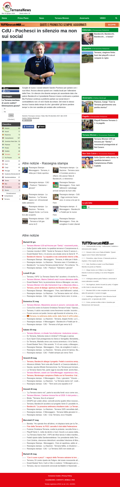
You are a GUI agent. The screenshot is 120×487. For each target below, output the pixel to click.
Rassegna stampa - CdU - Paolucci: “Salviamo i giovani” (39, 185)
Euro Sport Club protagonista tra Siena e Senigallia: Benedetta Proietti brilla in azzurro (62, 339)
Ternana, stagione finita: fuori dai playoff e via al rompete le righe (104, 55)
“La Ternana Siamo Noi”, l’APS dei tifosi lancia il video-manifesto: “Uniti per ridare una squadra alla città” (69, 435)
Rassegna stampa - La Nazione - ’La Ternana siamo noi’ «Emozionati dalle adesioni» (61, 293)
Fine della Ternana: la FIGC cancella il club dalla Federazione (52, 426)
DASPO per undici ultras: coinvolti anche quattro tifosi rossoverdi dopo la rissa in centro (62, 401)
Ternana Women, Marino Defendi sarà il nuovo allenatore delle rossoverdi (57, 279)
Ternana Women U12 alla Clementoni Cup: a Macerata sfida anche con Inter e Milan (61, 285)
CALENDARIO (50, 480)
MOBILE (67, 480)
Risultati (11, 119)
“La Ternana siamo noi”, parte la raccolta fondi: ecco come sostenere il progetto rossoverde (64, 393)
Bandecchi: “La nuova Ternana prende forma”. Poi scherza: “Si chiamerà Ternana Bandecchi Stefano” (68, 265)
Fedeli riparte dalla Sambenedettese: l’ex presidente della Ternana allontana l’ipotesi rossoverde (66, 438)
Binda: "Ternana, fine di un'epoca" (40, 398)
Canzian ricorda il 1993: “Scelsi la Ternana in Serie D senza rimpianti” (55, 251)
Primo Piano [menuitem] (23, 18)
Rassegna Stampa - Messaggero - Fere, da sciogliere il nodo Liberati (70, 221)
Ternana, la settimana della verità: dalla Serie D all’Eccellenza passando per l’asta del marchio (67, 316)
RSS (73, 480)
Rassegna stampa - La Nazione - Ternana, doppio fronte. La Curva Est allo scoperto (61, 319)
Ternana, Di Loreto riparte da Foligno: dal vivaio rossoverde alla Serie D (56, 460)
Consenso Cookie (54, 476)
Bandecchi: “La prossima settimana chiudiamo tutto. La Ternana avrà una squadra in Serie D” (65, 406)
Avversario (87, 98)
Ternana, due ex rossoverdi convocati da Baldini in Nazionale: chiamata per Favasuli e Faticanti (66, 466)
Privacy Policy (67, 476)
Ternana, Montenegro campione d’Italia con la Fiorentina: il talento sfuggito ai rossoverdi (63, 375)
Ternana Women (89, 135)
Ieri (89, 207)
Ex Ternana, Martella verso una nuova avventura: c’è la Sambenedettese (56, 342)
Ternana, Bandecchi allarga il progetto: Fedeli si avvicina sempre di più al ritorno (59, 361)
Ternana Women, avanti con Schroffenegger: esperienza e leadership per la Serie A (61, 373)
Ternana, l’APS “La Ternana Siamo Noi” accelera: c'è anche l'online (54, 277)
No (5, 112)
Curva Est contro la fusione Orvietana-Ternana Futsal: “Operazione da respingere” (60, 308)
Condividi (28, 127)
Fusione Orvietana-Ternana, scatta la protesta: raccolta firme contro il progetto (59, 429)
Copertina (86, 48)
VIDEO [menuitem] (103, 18)
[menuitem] (116, 18)
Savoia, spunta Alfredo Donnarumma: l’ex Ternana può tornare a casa (55, 367)
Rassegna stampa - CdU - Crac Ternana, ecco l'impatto (49, 415)
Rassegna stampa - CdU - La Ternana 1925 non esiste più (50, 449)
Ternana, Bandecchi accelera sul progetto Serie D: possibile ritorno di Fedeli (58, 404)
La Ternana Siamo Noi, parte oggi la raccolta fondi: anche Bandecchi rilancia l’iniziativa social (65, 370)
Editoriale (86, 30)
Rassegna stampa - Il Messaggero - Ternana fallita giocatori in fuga (54, 412)
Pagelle (85, 116)
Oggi (84, 207)
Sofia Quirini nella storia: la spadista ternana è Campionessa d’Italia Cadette (58, 248)
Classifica (6, 124)
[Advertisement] (100, 79)
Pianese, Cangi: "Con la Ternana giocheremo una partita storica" (105, 104)
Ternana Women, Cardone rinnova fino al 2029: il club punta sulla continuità (58, 395)
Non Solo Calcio (89, 154)
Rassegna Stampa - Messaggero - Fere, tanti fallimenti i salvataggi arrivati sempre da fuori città (66, 291)
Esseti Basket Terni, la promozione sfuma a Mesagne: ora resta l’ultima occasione (60, 282)
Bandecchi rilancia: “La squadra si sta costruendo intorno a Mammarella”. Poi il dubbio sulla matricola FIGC (70, 257)
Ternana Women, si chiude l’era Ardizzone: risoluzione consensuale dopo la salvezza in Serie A (66, 333)
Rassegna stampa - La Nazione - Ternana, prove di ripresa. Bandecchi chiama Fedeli (61, 350)
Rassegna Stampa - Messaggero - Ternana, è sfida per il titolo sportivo (39, 170)
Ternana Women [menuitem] (62, 18)
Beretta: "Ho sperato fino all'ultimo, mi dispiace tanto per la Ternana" (54, 424)
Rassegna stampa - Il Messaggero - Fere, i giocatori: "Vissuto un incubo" (56, 378)
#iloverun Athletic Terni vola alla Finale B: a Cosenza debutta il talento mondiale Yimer (62, 364)
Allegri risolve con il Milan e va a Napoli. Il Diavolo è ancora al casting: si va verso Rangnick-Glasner (98, 272)
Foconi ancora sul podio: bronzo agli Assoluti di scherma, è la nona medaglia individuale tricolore (66, 313)
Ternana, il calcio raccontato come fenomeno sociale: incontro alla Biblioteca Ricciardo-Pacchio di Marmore (70, 310)
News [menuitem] (41, 18)
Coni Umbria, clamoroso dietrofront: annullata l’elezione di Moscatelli (55, 440)
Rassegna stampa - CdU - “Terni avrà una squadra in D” (50, 384)
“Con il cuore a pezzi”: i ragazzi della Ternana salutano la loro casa (54, 457)
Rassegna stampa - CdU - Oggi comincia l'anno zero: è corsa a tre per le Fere (59, 296)
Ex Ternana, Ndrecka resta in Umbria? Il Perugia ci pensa (50, 336)
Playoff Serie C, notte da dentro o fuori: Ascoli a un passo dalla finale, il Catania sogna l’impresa (66, 432)
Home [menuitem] (4, 18)
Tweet (41, 127)
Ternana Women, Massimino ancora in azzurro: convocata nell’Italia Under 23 (58, 305)
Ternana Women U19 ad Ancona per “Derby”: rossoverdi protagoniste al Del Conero (61, 246)
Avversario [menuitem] (84, 18)
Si (4, 109)
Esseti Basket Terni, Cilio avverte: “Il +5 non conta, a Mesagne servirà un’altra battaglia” (62, 344)
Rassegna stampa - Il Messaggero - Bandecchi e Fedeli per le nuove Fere (57, 322)
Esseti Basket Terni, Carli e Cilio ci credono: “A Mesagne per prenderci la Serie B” (60, 463)
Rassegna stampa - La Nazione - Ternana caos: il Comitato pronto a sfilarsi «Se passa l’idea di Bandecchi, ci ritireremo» (66, 173)
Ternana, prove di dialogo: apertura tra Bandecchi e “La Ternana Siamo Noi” (58, 288)
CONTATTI (60, 480)
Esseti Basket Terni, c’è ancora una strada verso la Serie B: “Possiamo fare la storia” (61, 254)
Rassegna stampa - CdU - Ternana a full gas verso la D (39, 221)
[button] (11, 115)
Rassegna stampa (34, 116)
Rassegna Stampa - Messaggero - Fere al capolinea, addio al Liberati (55, 443)
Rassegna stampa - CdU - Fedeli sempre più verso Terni (50, 353)
